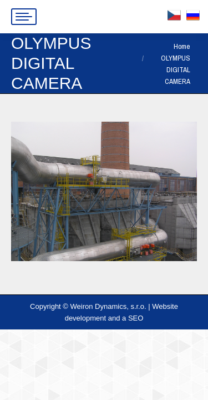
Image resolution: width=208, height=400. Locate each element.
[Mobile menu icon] (24, 16)
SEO (135, 318)
